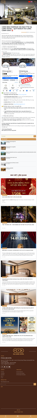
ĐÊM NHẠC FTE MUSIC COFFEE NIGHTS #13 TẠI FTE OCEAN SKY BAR (17, 250)
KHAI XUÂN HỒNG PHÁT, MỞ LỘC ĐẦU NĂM (12, 197)
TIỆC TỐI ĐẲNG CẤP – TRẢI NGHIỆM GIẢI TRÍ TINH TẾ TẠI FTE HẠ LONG (18, 224)
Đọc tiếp (4, 202)
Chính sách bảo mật (19, 371)
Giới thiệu (2, 371)
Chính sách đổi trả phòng (20, 373)
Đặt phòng (2, 374)
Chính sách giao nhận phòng (20, 374)
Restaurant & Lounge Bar (11, 146)
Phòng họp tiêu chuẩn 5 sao (11, 157)
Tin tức (2, 377)
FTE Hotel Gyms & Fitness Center (12, 162)
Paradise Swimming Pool (11, 141)
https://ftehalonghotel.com (19, 104)
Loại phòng (2, 373)
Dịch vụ (2, 376)
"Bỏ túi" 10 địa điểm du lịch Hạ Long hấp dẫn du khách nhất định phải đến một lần (21, 152)
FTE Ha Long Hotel (22, 94)
